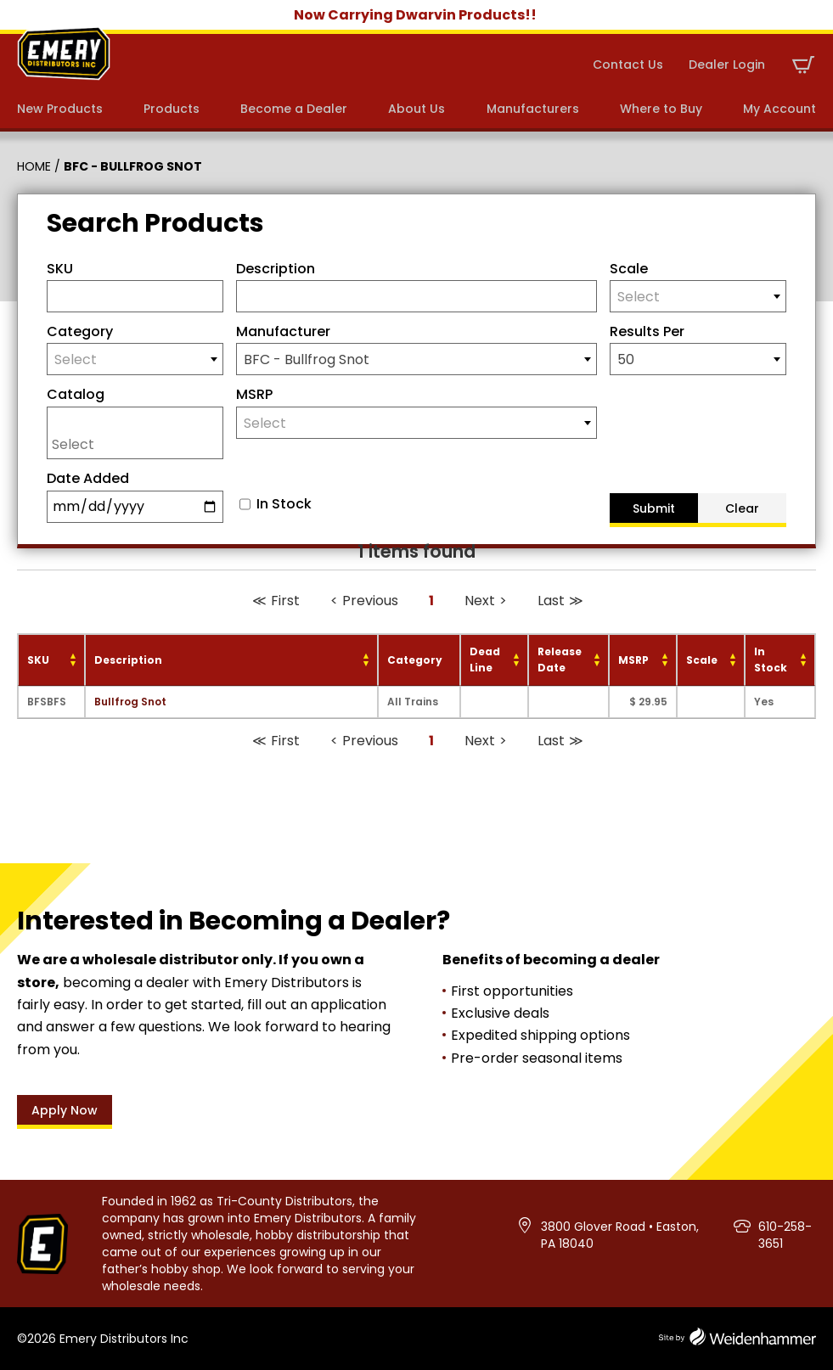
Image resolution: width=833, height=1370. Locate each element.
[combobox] (698, 296)
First (285, 600)
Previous (370, 600)
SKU (60, 268)
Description (275, 268)
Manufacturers (533, 108)
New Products (60, 108)
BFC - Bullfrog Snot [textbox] (306, 359)
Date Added (88, 478)
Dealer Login (727, 64)
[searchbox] (139, 444)
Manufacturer (283, 331)
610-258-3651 (785, 1235)
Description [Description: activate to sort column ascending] (128, 660)
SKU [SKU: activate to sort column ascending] (38, 660)
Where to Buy (661, 108)
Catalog (75, 394)
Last (551, 600)
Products (172, 108)
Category (80, 331)
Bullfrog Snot (130, 701)
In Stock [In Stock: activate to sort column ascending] (770, 660)
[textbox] (698, 296)
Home (34, 166)
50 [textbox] (625, 359)
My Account (779, 108)
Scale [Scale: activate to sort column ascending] (702, 660)
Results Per (647, 331)
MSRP (254, 394)
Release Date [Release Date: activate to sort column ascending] (560, 660)
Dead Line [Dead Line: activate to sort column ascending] (485, 660)
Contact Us (628, 64)
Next (479, 600)
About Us (416, 108)
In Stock (284, 504)
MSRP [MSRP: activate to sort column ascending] (633, 660)
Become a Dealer (293, 108)
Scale (629, 268)
